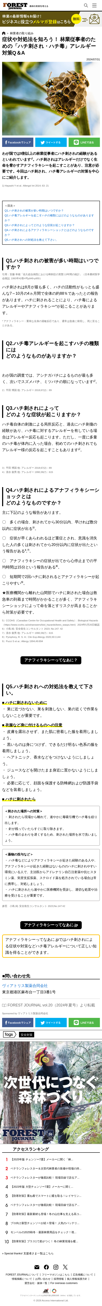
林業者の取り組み (22, 33)
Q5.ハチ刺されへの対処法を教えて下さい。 (31, 239)
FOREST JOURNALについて (22, 1274)
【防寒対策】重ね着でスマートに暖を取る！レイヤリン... (46, 1195)
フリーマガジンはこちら (56, 1274)
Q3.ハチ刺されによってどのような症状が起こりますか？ (40, 225)
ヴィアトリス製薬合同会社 (25, 986)
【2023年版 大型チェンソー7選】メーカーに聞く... (42, 1186)
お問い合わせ (42, 1278)
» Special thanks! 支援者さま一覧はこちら (28, 1253)
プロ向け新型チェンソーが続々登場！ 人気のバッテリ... (45, 1223)
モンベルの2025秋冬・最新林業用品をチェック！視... (43, 1232)
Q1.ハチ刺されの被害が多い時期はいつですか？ (34, 210)
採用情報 (59, 1278)
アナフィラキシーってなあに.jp (51, 925)
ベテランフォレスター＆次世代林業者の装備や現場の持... (46, 1168)
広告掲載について (83, 1274)
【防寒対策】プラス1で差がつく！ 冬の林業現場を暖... (44, 1241)
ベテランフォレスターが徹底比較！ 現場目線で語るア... (45, 1177)
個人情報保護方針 (77, 1278)
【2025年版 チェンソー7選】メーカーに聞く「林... (42, 1159)
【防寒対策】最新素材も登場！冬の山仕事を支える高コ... (46, 1214)
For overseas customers (64, 1283)
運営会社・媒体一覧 (35, 1283)
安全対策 (27, 1035)
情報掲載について (22, 1278)
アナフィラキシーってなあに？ (51, 660)
